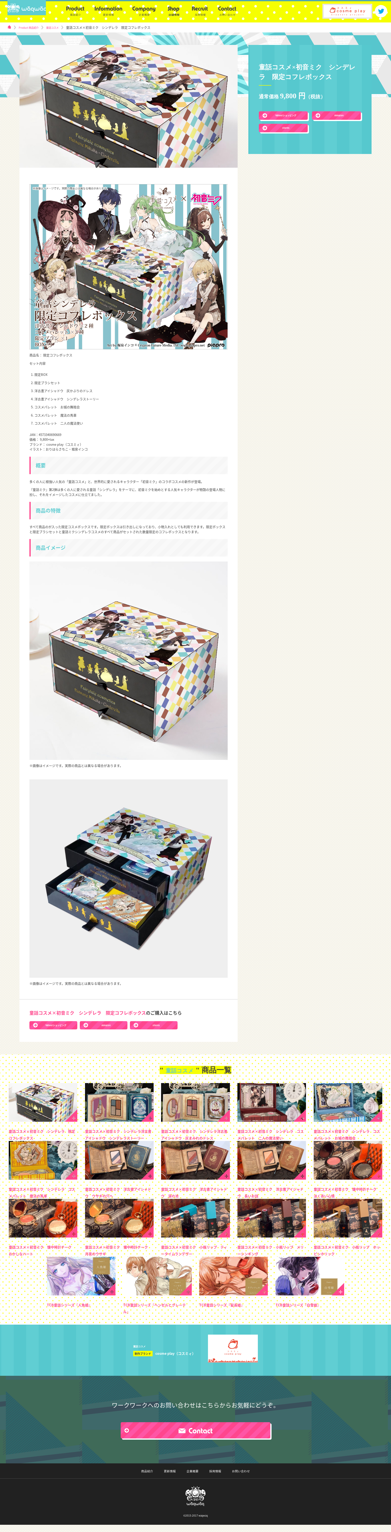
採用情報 (210, 1478)
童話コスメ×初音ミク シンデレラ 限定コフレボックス (42, 1134)
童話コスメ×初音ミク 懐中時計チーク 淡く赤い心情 (347, 1199)
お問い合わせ (231, 1478)
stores (286, 129)
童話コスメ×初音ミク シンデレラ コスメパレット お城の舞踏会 (347, 1138)
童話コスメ (60, 27)
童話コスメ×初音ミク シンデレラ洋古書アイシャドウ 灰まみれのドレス (194, 1138)
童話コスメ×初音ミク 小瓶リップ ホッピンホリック (347, 1257)
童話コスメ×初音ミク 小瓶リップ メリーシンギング (271, 1257)
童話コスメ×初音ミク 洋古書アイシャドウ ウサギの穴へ (118, 1199)
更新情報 (174, 1478)
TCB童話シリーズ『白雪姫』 (304, 1311)
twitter (381, 11)
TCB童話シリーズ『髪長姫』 (228, 1311)
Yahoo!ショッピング (285, 116)
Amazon (339, 116)
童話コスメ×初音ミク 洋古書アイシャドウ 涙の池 (194, 1199)
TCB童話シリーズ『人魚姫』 (75, 1311)
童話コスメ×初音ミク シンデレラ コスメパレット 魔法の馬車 (42, 1199)
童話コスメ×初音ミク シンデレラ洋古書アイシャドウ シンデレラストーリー (118, 1138)
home (9, 27)
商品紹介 (156, 1478)
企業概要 (192, 1478)
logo (32, 11)
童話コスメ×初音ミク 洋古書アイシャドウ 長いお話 (271, 1199)
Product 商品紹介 (32, 27)
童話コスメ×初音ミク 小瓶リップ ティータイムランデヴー (194, 1257)
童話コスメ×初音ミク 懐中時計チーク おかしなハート (42, 1257)
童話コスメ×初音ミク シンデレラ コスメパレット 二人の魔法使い (271, 1138)
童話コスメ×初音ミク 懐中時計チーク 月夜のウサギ (118, 1257)
